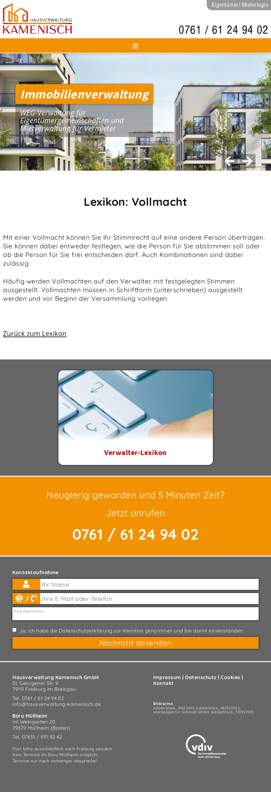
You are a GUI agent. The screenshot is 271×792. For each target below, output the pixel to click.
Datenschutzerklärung (85, 631)
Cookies (230, 677)
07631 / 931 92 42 (42, 737)
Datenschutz (201, 677)
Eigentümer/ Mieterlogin (240, 5)
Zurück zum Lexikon (34, 333)
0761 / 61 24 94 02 (223, 29)
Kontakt (163, 683)
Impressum (167, 677)
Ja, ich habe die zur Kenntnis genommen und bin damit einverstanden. (131, 631)
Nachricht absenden (136, 642)
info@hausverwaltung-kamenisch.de (56, 704)
